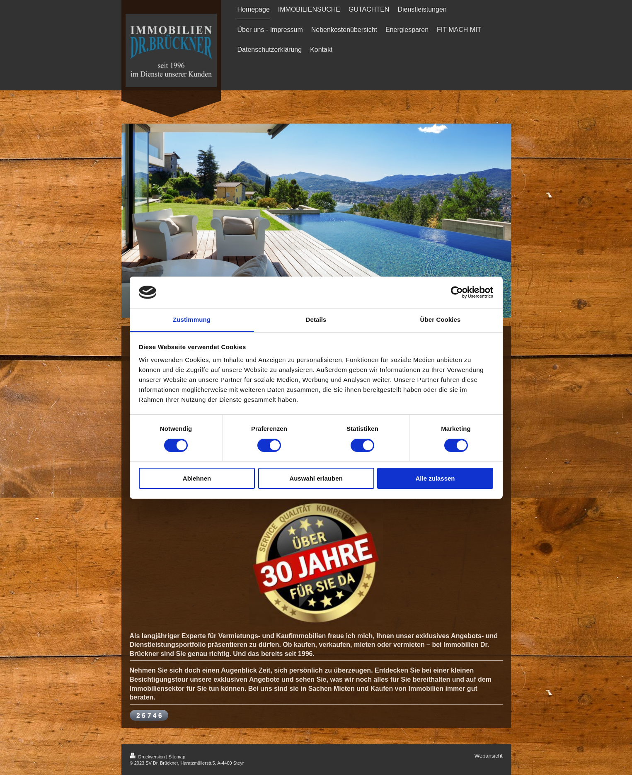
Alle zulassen (435, 478)
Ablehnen (197, 478)
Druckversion (148, 756)
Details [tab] (316, 319)
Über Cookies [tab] (440, 319)
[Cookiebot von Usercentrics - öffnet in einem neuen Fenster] (457, 292)
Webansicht (489, 756)
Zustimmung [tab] (192, 319)
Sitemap (177, 756)
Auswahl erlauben (315, 478)
